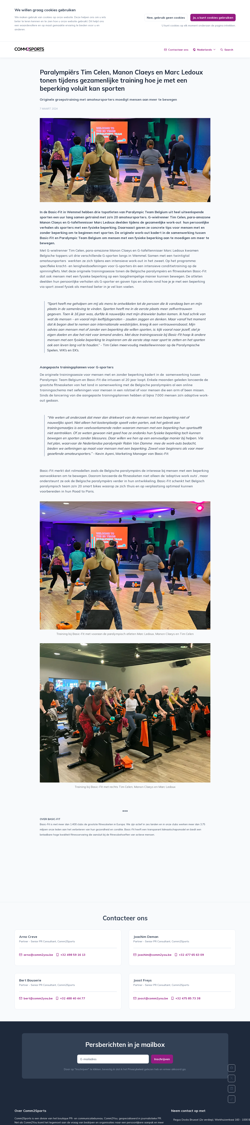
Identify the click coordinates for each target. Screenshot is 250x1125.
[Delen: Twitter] (231, 1078)
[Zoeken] (227, 49)
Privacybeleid (135, 1069)
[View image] (125, 160)
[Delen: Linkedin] (231, 1088)
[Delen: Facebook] (231, 1068)
